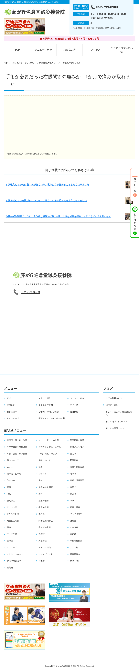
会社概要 (74, 412)
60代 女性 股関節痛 (17, 453)
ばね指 (73, 521)
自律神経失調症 (46, 487)
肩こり (73, 494)
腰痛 (41, 494)
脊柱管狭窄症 (45, 527)
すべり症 (74, 527)
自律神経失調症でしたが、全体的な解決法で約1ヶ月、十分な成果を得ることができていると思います (58, 216)
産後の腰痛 (44, 500)
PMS (9, 494)
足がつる (11, 480)
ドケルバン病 (13, 514)
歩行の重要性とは (114, 398)
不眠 (72, 500)
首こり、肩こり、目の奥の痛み (119, 413)
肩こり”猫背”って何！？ (116, 421)
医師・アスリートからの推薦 (52, 418)
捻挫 (41, 467)
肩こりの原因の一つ (115, 428)
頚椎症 (42, 561)
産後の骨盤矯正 (77, 480)
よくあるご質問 (46, 405)
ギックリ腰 (12, 534)
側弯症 (10, 541)
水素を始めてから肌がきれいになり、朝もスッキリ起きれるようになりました (46, 200)
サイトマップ (13, 418)
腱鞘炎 (10, 567)
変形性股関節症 (14, 561)
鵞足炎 (73, 534)
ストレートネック (15, 554)
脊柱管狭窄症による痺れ (50, 447)
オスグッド (12, 547)
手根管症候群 (76, 541)
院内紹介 (11, 405)
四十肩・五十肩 (14, 474)
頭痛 (9, 527)
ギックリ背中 (76, 514)
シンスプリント (46, 554)
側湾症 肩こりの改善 (17, 440)
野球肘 (42, 534)
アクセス (95, 49)
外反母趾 (43, 541)
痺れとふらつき (77, 447)
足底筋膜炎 (75, 554)
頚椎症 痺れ (112, 405)
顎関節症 (11, 500)
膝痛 (9, 487)
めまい (10, 467)
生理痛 (42, 514)
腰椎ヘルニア (45, 460)
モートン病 (12, 507)
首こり (73, 453)
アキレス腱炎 (45, 547)
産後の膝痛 (75, 507)
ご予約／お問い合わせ (122, 50)
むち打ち (43, 474)
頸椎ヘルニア (13, 460)
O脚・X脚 (74, 561)
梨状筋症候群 (13, 521)
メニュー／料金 (43, 49)
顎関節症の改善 (77, 440)
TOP (17, 49)
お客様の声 (69, 49)
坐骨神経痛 (44, 507)
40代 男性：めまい (48, 453)
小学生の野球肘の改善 (17, 447)
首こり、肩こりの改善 (49, 440)
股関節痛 (74, 460)
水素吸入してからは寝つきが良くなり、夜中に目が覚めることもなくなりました (47, 184)
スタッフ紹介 (45, 398)
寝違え (73, 487)
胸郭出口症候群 (77, 467)
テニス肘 (74, 547)
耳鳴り (73, 474)
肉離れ (42, 480)
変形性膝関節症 (46, 521)
